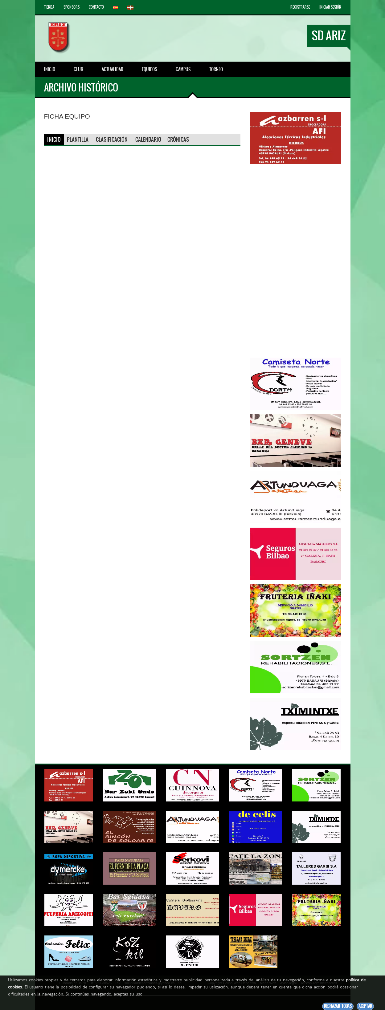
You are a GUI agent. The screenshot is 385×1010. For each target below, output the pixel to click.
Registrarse (300, 7)
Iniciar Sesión (330, 7)
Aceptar (365, 1006)
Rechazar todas (338, 1006)
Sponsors (71, 7)
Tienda (49, 7)
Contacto (96, 7)
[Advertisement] (295, 260)
